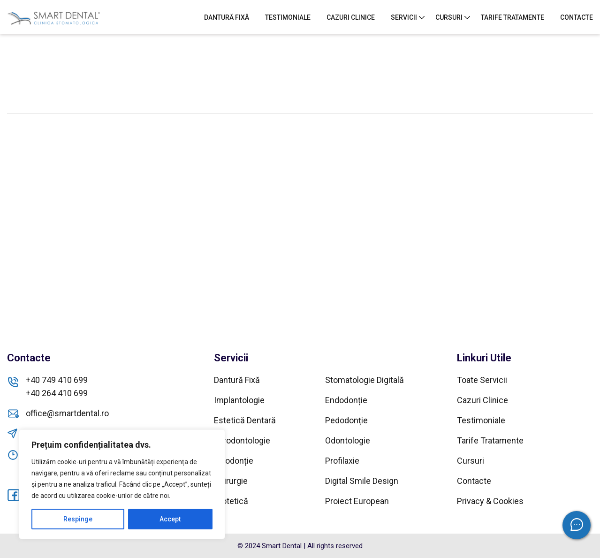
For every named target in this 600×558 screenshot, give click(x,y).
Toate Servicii (482, 380)
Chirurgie (231, 481)
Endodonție (346, 400)
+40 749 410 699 (57, 380)
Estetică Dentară (245, 420)
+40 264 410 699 (57, 393)
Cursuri (449, 17)
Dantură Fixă (226, 17)
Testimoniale (288, 17)
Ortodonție (233, 461)
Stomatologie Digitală (364, 380)
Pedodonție (346, 420)
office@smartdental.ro (67, 413)
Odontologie (347, 440)
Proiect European (357, 501)
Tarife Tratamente (512, 17)
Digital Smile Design (361, 481)
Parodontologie (242, 440)
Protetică (231, 501)
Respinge (77, 519)
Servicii (404, 17)
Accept (170, 519)
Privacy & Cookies (490, 501)
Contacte (576, 17)
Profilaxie (342, 461)
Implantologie (239, 400)
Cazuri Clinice (351, 17)
